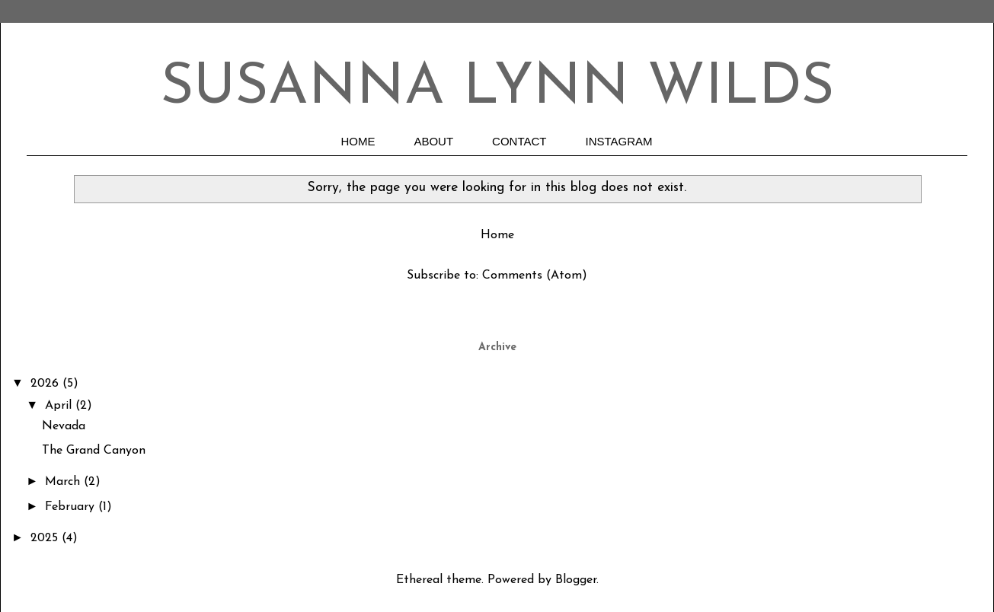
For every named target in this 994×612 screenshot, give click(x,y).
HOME (357, 141)
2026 (46, 384)
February (71, 507)
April (60, 406)
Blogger (575, 580)
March (64, 482)
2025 (46, 538)
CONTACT (519, 141)
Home (497, 235)
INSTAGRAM (619, 141)
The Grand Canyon (93, 451)
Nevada (63, 426)
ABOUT (433, 141)
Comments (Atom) (534, 275)
